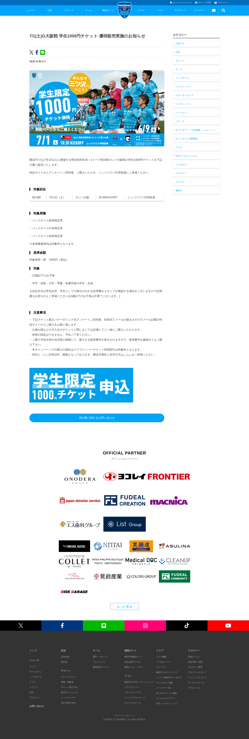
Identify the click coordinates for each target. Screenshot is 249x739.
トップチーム (182, 78)
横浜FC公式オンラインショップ (139, 682)
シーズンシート (183, 104)
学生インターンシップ (166, 703)
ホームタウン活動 (164, 683)
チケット (69, 10)
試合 (50, 10)
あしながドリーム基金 (166, 693)
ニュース (30, 10)
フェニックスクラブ (197, 677)
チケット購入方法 (69, 687)
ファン (160, 10)
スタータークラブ (184, 95)
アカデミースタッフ (197, 672)
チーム (88, 10)
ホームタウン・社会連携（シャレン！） (196, 130)
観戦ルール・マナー (133, 667)
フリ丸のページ (163, 662)
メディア (180, 121)
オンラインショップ (181, 2)
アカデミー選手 (195, 667)
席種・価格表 (67, 682)
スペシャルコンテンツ (134, 697)
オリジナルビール (132, 703)
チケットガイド (68, 677)
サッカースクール (196, 683)
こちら (127, 354)
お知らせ (180, 43)
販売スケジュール (69, 692)
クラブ (141, 10)
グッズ (179, 69)
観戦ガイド (108, 10)
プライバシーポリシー (124, 715)
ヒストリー (161, 667)
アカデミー (180, 10)
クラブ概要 (161, 657)
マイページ (221, 2)
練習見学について (101, 667)
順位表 (64, 662)
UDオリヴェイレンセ (186, 156)
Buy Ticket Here (68, 703)
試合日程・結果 (195, 662)
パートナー (199, 10)
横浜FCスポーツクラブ (167, 672)
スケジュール (99, 662)
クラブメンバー (183, 86)
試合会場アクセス (132, 662)
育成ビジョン (194, 657)
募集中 (179, 190)
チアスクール (194, 688)
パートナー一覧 (163, 688)
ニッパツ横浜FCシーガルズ (169, 677)
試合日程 (65, 657)
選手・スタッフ (100, 657)
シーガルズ (181, 164)
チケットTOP (203, 2)
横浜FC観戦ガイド (133, 657)
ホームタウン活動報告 (187, 138)
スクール (180, 182)
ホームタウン (35, 671)
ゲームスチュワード (165, 698)
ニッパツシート (68, 697)
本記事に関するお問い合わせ (97, 417)
